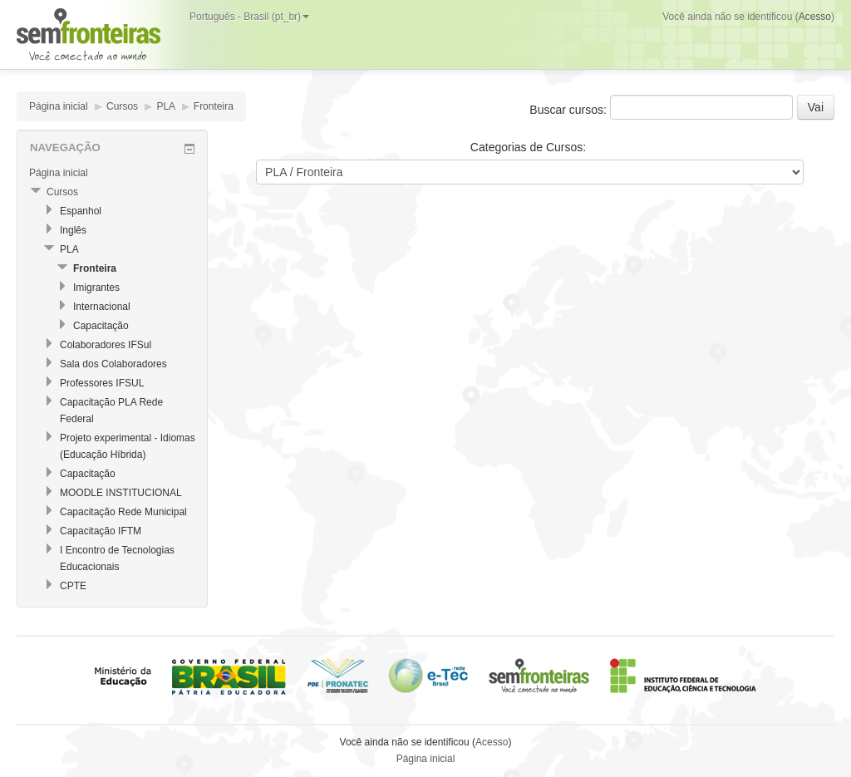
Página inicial (58, 106)
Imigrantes (96, 287)
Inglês (73, 230)
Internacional (101, 306)
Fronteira (214, 106)
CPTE (73, 586)
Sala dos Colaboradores (113, 364)
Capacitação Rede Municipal (123, 512)
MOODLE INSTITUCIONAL (121, 493)
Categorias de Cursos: (528, 147)
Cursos (122, 106)
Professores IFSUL (102, 383)
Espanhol (80, 211)
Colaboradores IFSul (105, 345)
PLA (165, 106)
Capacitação (101, 326)
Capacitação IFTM (100, 531)
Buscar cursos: (569, 109)
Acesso (815, 16)
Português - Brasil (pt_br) (249, 16)
